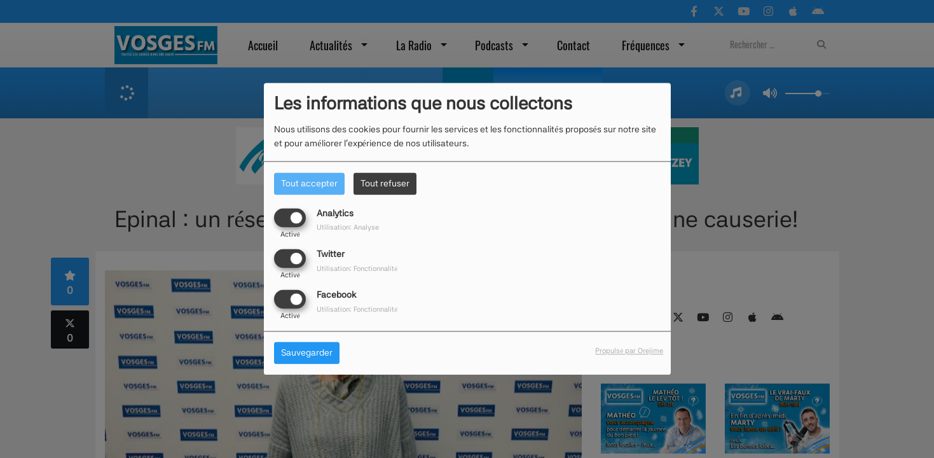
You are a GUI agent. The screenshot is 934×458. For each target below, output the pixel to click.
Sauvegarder (307, 353)
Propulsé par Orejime (629, 351)
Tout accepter (309, 183)
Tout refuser (385, 183)
